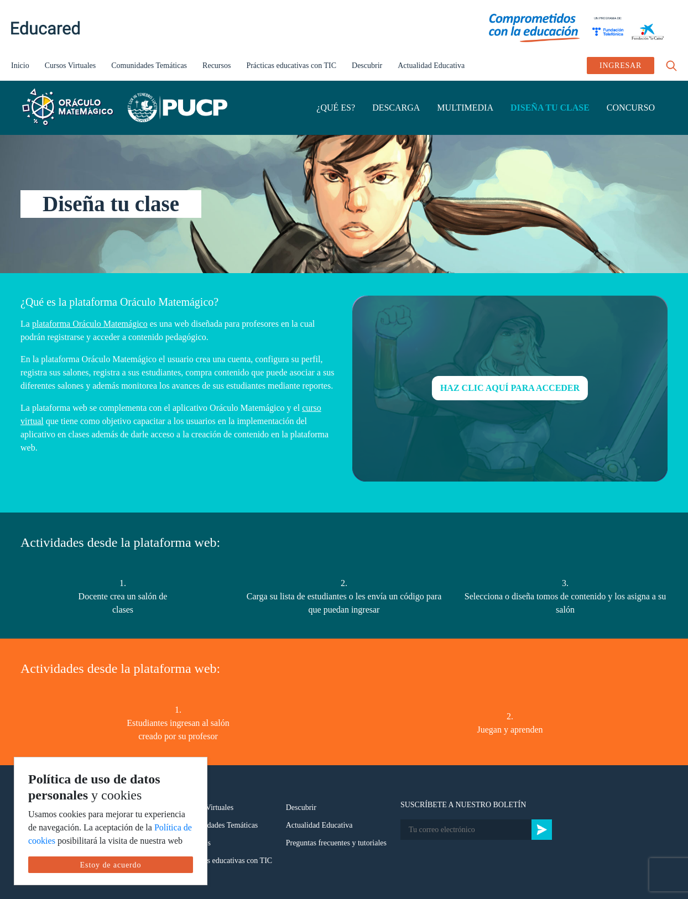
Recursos (216, 65)
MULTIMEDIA (465, 107)
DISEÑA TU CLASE (550, 107)
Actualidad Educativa (431, 65)
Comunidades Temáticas (149, 65)
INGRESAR (621, 65)
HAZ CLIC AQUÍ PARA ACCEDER (510, 388)
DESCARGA (396, 107)
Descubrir (367, 65)
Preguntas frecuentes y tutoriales (336, 843)
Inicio (20, 65)
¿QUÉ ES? (335, 107)
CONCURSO (631, 107)
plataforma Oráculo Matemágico (90, 323)
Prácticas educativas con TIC (291, 65)
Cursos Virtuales (70, 65)
